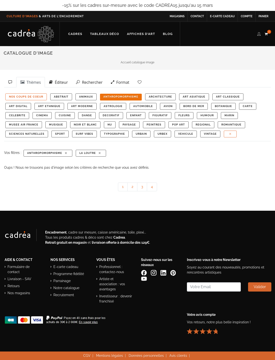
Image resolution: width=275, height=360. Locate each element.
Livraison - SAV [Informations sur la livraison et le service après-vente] (19, 279)
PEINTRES (154, 124)
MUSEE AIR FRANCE (23, 124)
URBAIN (141, 133)
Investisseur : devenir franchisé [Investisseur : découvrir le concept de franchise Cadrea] (115, 298)
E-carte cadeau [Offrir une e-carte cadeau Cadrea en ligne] (222, 16)
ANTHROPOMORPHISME (120, 96)
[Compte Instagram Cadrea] (154, 272)
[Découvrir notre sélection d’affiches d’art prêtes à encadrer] (141, 34)
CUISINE (65, 115)
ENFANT (136, 115)
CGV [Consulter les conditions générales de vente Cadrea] (87, 356)
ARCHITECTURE (160, 96)
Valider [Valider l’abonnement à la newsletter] (260, 287)
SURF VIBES (84, 133)
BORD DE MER (193, 106)
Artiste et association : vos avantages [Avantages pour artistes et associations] (112, 284)
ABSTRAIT (61, 96)
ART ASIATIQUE (194, 96)
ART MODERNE (82, 106)
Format (120, 82)
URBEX (162, 133)
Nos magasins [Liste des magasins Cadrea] (19, 293)
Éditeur (58, 82)
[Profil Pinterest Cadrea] (173, 272)
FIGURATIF (160, 115)
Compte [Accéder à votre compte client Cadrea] (246, 16)
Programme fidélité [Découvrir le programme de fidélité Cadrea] (68, 274)
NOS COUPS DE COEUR (26, 96)
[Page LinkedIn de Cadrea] (163, 272)
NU (110, 124)
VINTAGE (210, 133)
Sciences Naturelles (26, 133)
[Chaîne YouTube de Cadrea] (144, 278)
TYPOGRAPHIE (114, 133)
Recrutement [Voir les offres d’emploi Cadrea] (63, 295)
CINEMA (42, 115)
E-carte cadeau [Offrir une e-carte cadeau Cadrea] (65, 267)
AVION (168, 106)
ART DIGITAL (18, 106)
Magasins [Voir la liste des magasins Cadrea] (177, 16)
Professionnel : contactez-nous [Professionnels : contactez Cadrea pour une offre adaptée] (111, 269)
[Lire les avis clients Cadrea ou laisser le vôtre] (205, 329)
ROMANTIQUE (231, 124)
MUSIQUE (56, 124)
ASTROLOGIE (113, 106)
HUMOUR (207, 115)
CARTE (248, 106)
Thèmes (30, 82)
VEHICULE (185, 133)
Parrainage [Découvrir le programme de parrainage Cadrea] (62, 281)
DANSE (87, 115)
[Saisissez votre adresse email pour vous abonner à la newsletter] (214, 287)
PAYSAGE (129, 124)
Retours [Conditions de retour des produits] (14, 286)
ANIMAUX (86, 96)
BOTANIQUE (223, 106)
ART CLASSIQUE (228, 96)
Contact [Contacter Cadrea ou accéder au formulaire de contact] (197, 16)
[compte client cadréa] (259, 33)
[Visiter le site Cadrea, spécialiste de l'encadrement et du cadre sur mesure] (23, 236)
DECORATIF (111, 115)
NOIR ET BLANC (85, 124)
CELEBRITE (17, 115)
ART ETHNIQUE (49, 106)
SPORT (60, 133)
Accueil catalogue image (137, 62)
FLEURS (184, 115)
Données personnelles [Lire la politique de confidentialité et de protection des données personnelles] (146, 356)
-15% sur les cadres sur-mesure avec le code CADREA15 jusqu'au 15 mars (137, 5)
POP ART (178, 124)
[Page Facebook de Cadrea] (144, 272)
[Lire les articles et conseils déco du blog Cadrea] (167, 34)
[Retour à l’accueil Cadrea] (31, 34)
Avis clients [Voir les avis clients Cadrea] (178, 356)
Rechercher (89, 82)
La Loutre (90, 153)
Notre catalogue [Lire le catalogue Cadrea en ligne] (66, 288)
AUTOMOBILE (143, 106)
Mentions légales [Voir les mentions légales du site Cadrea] (109, 356)
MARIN (229, 115)
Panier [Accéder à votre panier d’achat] (263, 16)
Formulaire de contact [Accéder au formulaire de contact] (19, 269)
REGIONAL (203, 124)
